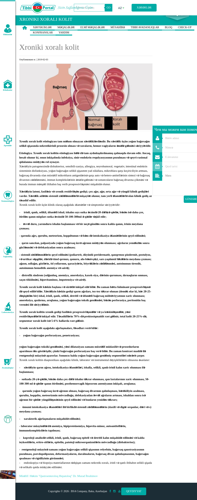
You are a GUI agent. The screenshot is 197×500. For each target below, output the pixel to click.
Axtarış (177, 19)
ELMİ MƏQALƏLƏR (93, 33)
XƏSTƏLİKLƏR (42, 33)
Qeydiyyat (133, 491)
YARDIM (64, 38)
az (121, 8)
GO (108, 7)
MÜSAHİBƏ (118, 33)
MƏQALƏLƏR (66, 33)
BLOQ (168, 33)
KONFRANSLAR (43, 38)
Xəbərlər (144, 7)
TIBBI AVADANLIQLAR (145, 33)
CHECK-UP (184, 33)
